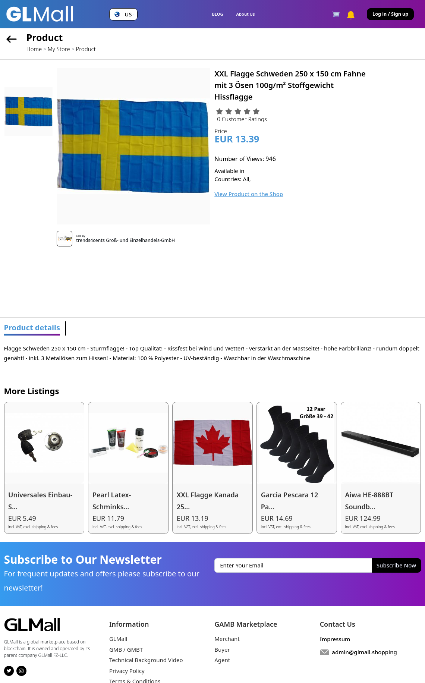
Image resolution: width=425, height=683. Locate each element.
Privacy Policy (127, 670)
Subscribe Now (396, 565)
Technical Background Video (146, 660)
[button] (123, 14)
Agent (222, 660)
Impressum (335, 639)
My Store (59, 49)
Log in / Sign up (390, 14)
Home (34, 49)
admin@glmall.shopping (364, 652)
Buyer (222, 649)
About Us (245, 14)
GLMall (118, 638)
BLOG (217, 14)
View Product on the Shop (248, 194)
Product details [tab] (32, 327)
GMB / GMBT (126, 649)
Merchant (227, 638)
